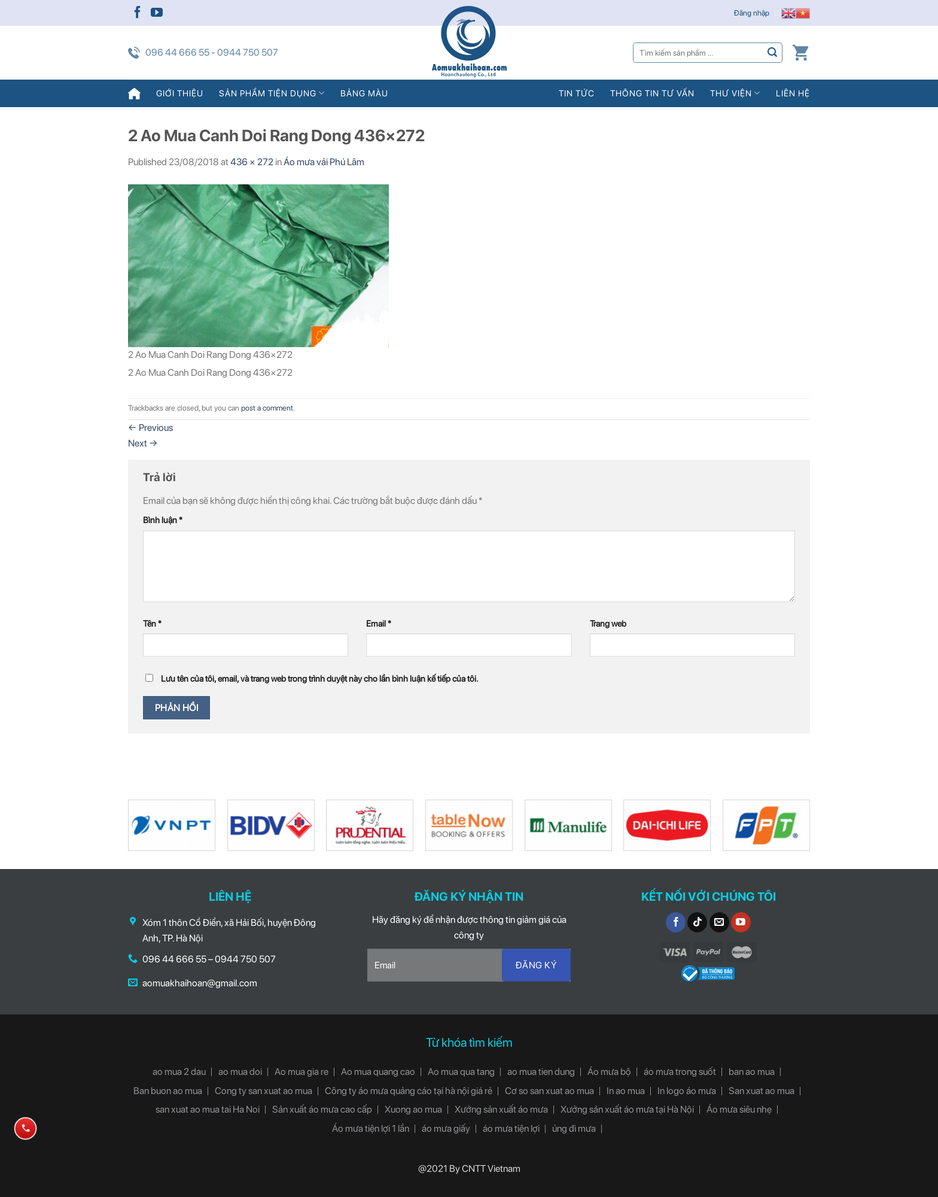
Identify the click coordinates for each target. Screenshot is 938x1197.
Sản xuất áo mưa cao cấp (322, 1109)
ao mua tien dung (541, 1071)
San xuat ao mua (761, 1090)
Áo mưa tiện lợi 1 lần (370, 1128)
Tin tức (577, 93)
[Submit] (772, 52)
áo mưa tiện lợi (511, 1128)
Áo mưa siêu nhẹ (739, 1109)
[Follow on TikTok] (697, 922)
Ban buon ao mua (167, 1090)
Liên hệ (793, 93)
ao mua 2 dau (179, 1071)
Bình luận (162, 520)
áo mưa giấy (446, 1128)
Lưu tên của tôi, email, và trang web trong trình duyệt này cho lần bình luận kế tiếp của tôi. (320, 678)
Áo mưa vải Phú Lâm (324, 162)
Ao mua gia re (301, 1071)
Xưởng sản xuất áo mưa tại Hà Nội (627, 1109)
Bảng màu (364, 93)
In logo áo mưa (686, 1090)
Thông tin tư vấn (652, 93)
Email (378, 623)
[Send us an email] (719, 922)
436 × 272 (251, 162)
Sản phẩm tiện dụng (272, 93)
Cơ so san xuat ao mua (549, 1090)
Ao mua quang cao (378, 1071)
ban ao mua (752, 1071)
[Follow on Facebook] (138, 13)
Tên (152, 623)
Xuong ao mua (413, 1109)
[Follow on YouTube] (157, 13)
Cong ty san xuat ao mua (263, 1090)
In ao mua (626, 1090)
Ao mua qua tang (461, 1071)
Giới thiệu (179, 93)
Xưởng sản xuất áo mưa (501, 1109)
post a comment (267, 407)
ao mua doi (240, 1071)
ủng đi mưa (574, 1128)
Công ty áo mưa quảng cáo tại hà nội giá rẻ (408, 1090)
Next (143, 443)
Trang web (608, 623)
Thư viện (735, 93)
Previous (150, 427)
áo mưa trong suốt (680, 1071)
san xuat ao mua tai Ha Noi (208, 1109)
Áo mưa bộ (609, 1071)
